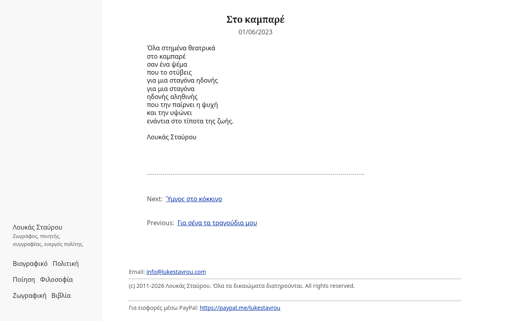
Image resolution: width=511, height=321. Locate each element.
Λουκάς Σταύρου (37, 227)
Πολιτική (66, 263)
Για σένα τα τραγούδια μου (217, 222)
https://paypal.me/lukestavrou (240, 307)
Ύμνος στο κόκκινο (194, 198)
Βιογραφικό (30, 263)
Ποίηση (24, 279)
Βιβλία (61, 295)
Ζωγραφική (29, 295)
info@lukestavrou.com (176, 271)
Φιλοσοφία (56, 279)
